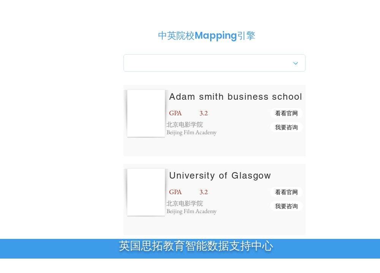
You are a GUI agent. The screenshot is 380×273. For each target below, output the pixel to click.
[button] (286, 113)
